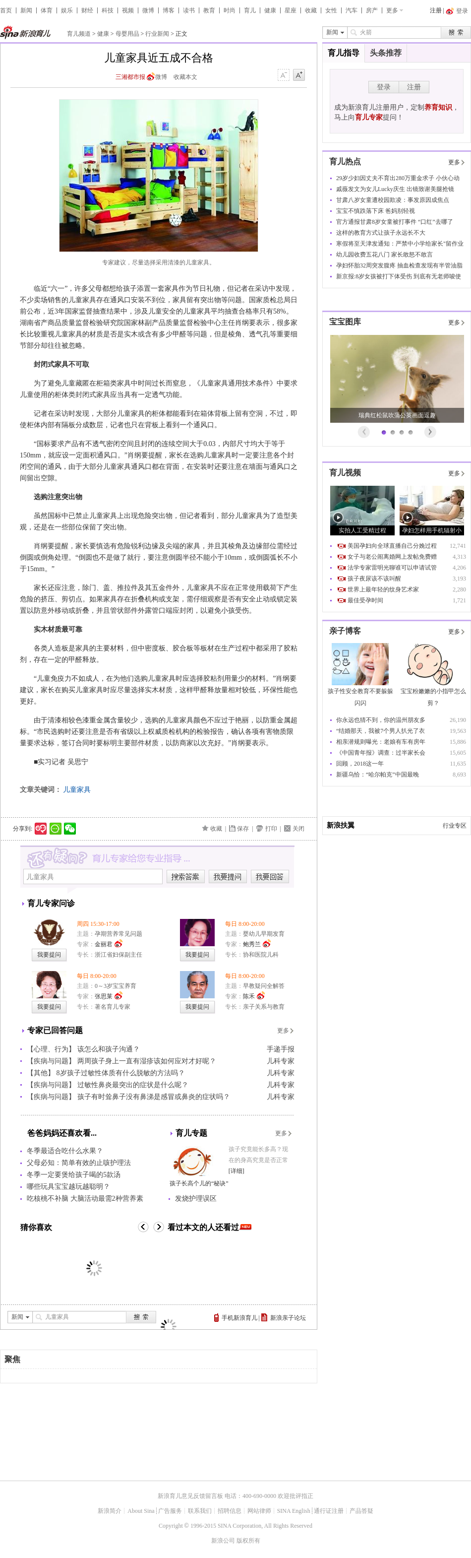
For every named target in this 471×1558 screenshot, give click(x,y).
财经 (87, 10)
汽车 (351, 10)
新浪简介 (109, 1510)
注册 (436, 10)
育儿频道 (79, 33)
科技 (108, 10)
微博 (148, 10)
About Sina (140, 1510)
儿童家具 (77, 789)
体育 (47, 10)
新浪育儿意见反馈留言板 (190, 1496)
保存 (243, 828)
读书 (189, 10)
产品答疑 (361, 1510)
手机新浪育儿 (239, 1317)
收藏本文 (185, 76)
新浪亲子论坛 (288, 1317)
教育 (209, 10)
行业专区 (455, 825)
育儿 (250, 10)
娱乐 (67, 10)
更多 (392, 10)
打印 (271, 828)
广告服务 (170, 1510)
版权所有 (248, 1540)
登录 (384, 87)
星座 (290, 10)
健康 (270, 10)
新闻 (26, 10)
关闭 (298, 828)
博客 (169, 10)
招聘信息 (229, 1510)
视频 (128, 10)
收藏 (311, 10)
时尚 (230, 10)
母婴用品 (127, 33)
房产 (372, 10)
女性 (331, 10)
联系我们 (200, 1510)
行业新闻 (157, 33)
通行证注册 (329, 1510)
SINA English (293, 1510)
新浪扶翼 (340, 825)
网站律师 (259, 1510)
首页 (6, 10)
